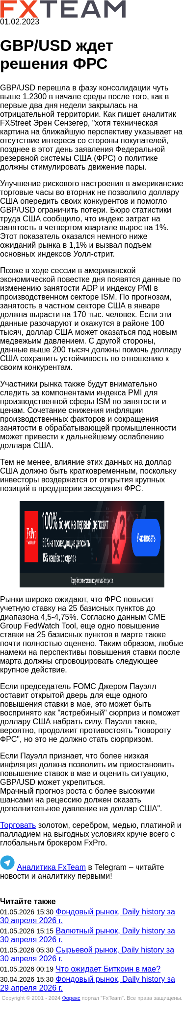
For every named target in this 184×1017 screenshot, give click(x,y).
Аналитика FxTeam (51, 867)
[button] (92, 544)
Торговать (18, 825)
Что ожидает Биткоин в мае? (107, 969)
